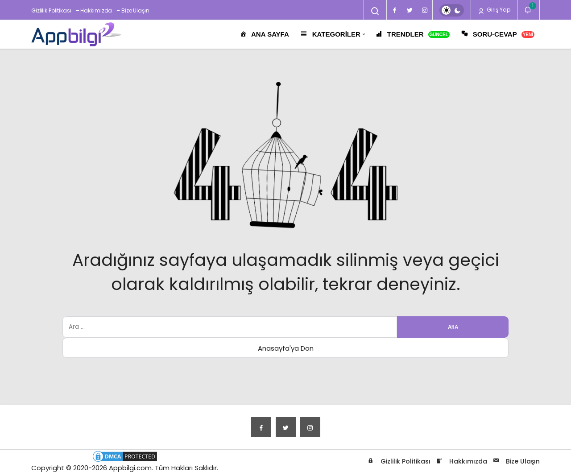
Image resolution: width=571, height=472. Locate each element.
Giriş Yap (494, 10)
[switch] (451, 10)
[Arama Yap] (375, 11)
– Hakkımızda (94, 10)
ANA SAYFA (264, 34)
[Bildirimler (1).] (528, 10)
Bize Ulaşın (516, 461)
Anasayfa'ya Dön (286, 348)
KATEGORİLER (330, 34)
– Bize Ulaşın (132, 10)
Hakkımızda (461, 461)
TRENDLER (412, 34)
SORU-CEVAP (497, 34)
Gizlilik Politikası (51, 10)
